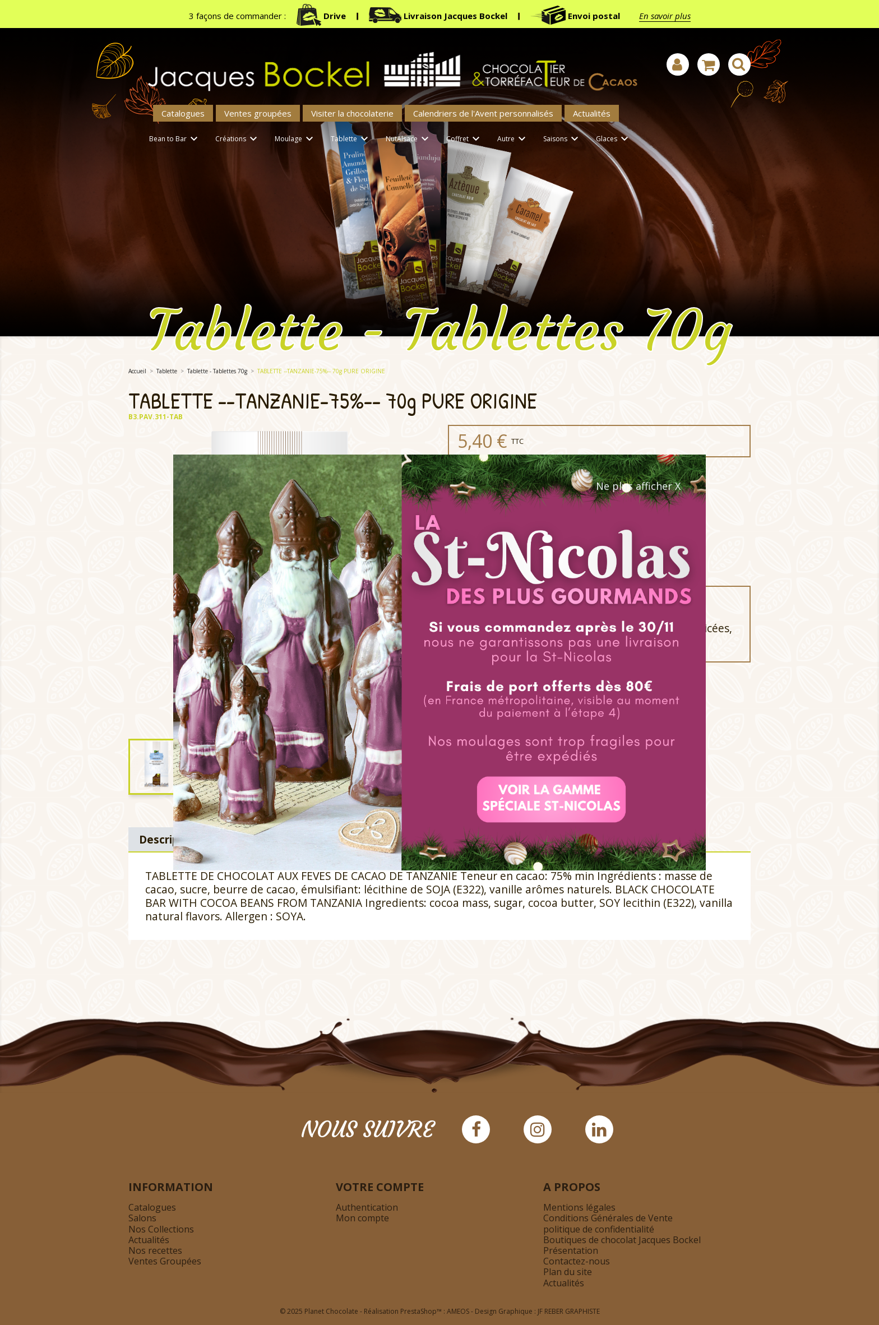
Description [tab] (169, 839)
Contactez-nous (576, 1261)
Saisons (562, 139)
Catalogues (183, 113)
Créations (238, 139)
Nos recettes (155, 1250)
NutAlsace (409, 139)
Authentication (367, 1207)
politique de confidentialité (598, 1229)
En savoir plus (665, 15)
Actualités (591, 113)
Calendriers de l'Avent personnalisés (483, 113)
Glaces (614, 139)
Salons (142, 1218)
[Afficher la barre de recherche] (739, 64)
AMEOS (458, 1311)
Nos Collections (161, 1229)
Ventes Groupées (164, 1261)
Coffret (464, 139)
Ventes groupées (258, 113)
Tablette (351, 139)
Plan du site (567, 1272)
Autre (513, 139)
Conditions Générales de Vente (608, 1218)
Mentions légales (579, 1207)
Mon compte (362, 1218)
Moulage (296, 139)
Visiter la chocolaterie (352, 113)
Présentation (570, 1250)
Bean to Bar (175, 139)
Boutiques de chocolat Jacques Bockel (622, 1240)
